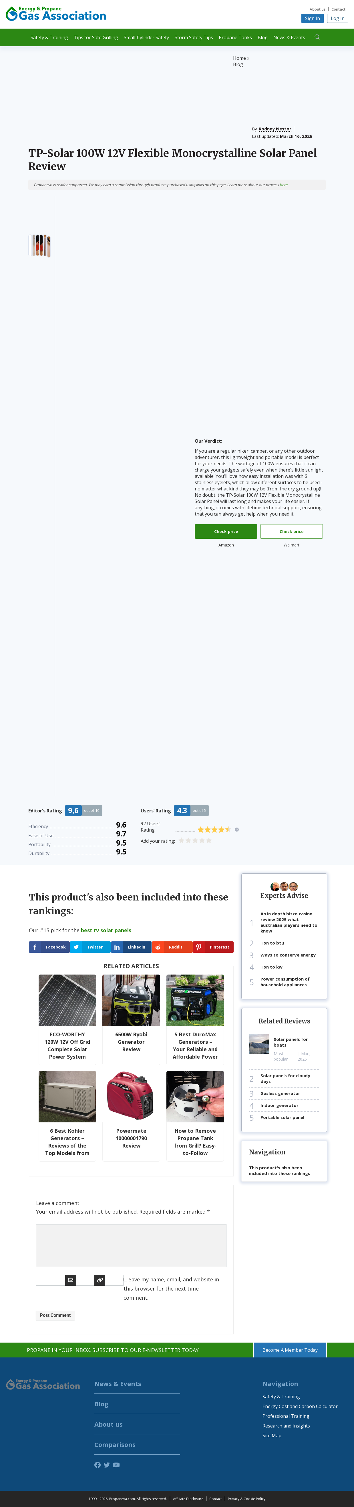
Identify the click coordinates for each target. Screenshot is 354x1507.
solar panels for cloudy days (285, 1078)
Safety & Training (49, 37)
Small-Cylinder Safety (146, 37)
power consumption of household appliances (285, 981)
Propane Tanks (235, 37)
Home (239, 58)
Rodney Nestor (275, 129)
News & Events (289, 37)
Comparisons (115, 1444)
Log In (338, 18)
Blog (263, 37)
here (283, 184)
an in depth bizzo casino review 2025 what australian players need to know (288, 922)
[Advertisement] (130, 98)
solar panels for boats (291, 1042)
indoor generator (279, 1105)
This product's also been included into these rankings (279, 1170)
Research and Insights (286, 1426)
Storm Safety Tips (194, 37)
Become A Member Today (290, 1350)
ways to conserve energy (288, 955)
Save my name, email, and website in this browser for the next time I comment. (171, 1288)
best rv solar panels (106, 930)
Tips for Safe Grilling (96, 37)
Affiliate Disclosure (188, 1498)
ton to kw (271, 967)
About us (317, 9)
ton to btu (272, 943)
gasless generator (280, 1093)
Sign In (312, 18)
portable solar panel (282, 1117)
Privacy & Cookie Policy (246, 1498)
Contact (338, 9)
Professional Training (285, 1416)
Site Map (271, 1435)
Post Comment (55, 1315)
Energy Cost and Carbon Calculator (300, 1406)
